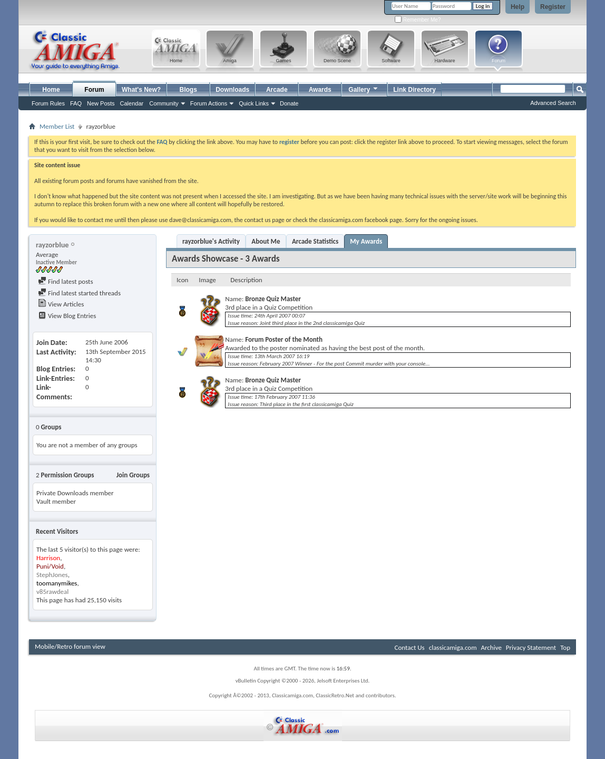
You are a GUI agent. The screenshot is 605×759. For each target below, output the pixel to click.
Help (517, 7)
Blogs (188, 89)
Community (164, 103)
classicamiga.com (453, 647)
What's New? (141, 89)
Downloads (232, 89)
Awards (320, 89)
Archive (491, 647)
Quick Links (254, 103)
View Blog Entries (67, 316)
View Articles (61, 304)
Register (552, 7)
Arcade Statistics (315, 241)
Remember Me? (418, 20)
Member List (57, 126)
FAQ (76, 103)
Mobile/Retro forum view (70, 646)
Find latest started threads (79, 293)
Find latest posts (65, 281)
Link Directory (414, 89)
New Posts (101, 103)
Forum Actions (208, 103)
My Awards (366, 241)
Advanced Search (553, 103)
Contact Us (410, 647)
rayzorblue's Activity (211, 241)
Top (565, 647)
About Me (265, 241)
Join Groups (133, 475)
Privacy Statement (531, 647)
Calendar (132, 103)
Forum (94, 89)
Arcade (277, 89)
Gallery (363, 88)
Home (51, 89)
